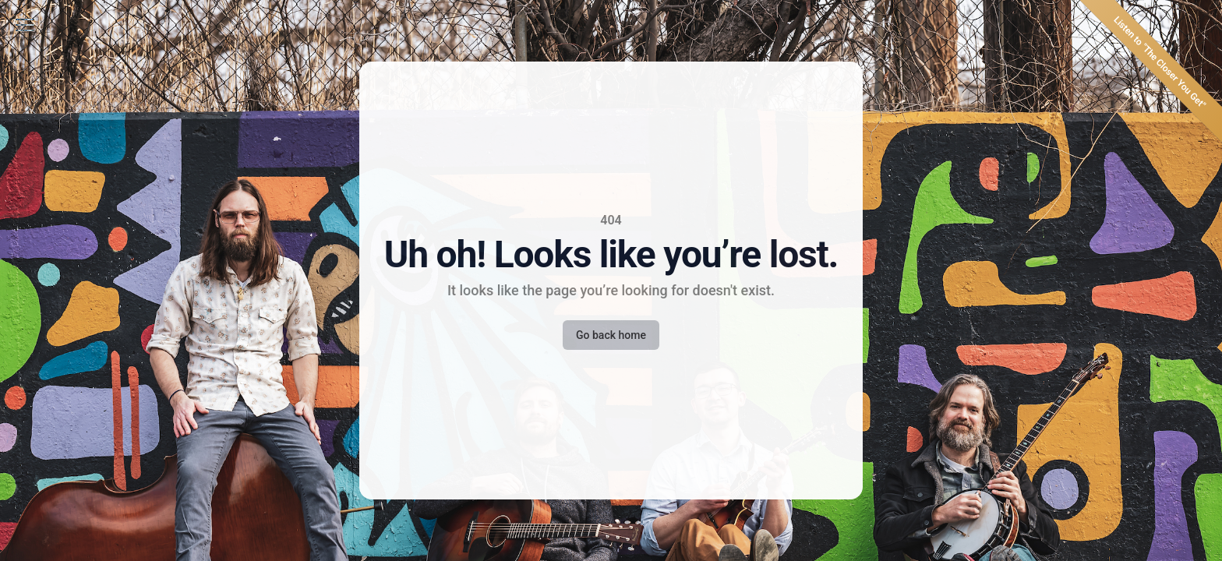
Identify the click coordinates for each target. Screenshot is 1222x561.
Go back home (611, 335)
